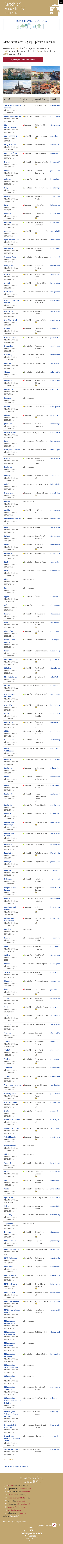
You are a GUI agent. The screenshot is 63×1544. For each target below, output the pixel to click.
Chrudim (8, 380)
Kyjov (6, 596)
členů (10, 1485)
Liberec (7, 614)
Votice (7, 1180)
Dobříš (7, 283)
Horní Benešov (10, 337)
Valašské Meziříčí (11, 1128)
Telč (6, 1015)
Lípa (6, 622)
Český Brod (9, 265)
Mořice (7, 685)
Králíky (7, 510)
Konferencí (21, 1513)
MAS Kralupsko (10, 1258)
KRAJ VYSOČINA (10, 153)
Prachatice (8, 853)
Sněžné (7, 955)
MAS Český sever (11, 1241)
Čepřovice (8, 248)
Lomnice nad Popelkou (9, 641)
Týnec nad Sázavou (12, 1085)
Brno (6, 205)
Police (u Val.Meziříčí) (9, 749)
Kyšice (7, 605)
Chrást (7, 372)
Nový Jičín (8, 705)
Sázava (7, 938)
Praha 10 (8, 768)
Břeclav (7, 214)
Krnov (6, 544)
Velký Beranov (10, 1145)
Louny (6, 651)
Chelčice (7, 363)
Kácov (6, 441)
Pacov (6, 714)
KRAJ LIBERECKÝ (10, 136)
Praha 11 (8, 776)
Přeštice (7, 870)
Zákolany (8, 1215)
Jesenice (7, 398)
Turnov (7, 1076)
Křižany (7, 588)
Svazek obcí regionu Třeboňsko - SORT (12, 1438)
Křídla (6, 570)
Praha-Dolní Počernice (9, 834)
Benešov (7, 162)
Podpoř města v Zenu (31, 21)
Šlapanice (8, 981)
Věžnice (7, 1154)
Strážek (7, 972)
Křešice (7, 562)
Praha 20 (8, 805)
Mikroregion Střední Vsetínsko (11, 1366)
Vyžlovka (8, 1206)
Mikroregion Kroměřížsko (9, 1322)
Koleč (6, 484)
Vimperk (7, 1163)
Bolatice (7, 179)
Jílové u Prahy (10, 432)
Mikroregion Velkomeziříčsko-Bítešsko (11, 1413)
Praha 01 (8, 759)
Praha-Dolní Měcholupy (9, 823)
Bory (6, 188)
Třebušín (8, 1067)
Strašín (7, 964)
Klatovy (7, 475)
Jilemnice (8, 424)
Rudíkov (7, 929)
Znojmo (7, 1232)
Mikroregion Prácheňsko (9, 1344)
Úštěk (6, 1111)
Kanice (7, 458)
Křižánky (7, 579)
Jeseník (7, 406)
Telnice (7, 1024)
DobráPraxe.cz (25, 1488)
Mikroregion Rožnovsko (9, 1355)
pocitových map (14, 1510)
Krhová (7, 536)
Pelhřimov (8, 722)
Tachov (7, 1007)
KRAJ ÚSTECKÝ (10, 144)
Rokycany (8, 879)
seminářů (21, 1501)
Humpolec (8, 346)
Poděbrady (9, 740)
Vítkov (6, 1171)
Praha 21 (8, 814)
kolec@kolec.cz (56, 484)
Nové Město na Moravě (10, 695)
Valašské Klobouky (12, 1120)
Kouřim (7, 501)
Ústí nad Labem (10, 1102)
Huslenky (8, 354)
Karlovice (8, 467)
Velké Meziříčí (10, 1137)
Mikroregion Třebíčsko (9, 1388)
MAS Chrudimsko (11, 1249)
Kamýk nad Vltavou (12, 450)
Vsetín (6, 1189)
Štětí (6, 989)
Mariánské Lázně (11, 659)
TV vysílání (12, 1495)
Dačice (7, 274)
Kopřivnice (8, 493)
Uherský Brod (10, 1093)
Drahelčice (8, 292)
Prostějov (8, 861)
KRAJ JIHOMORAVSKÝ (10, 126)
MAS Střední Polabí (12, 1301)
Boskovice (8, 196)
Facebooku (25, 1491)
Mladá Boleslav (10, 677)
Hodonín (8, 328)
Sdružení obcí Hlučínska (10, 1426)
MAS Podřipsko (10, 1284)
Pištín (6, 731)
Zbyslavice (8, 1223)
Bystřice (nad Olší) (11, 239)
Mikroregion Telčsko (9, 1377)
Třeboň (7, 1059)
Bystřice (7, 231)
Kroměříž (8, 553)
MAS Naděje (9, 1266)
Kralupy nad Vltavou (12, 518)
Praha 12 (8, 785)
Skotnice (8, 946)
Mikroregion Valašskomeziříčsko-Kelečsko (12, 1400)
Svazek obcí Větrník (12, 1449)
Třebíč (7, 1050)
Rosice (7, 898)
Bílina (6, 170)
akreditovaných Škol (15, 1498)
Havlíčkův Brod (10, 320)
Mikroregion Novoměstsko (9, 1333)
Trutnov (7, 1041)
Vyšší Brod (8, 1197)
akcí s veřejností (23, 1504)
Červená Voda (10, 257)
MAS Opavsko (10, 1275)
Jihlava (7, 415)
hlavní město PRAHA (12, 116)
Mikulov (7, 668)
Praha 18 (8, 794)
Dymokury (8, 311)
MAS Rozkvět (9, 1292)
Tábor (6, 998)
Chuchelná (8, 389)
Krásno (7, 527)
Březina (7, 222)
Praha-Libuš (9, 844)
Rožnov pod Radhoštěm (9, 919)
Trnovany (8, 1033)
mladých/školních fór (16, 1507)
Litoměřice (8, 631)
